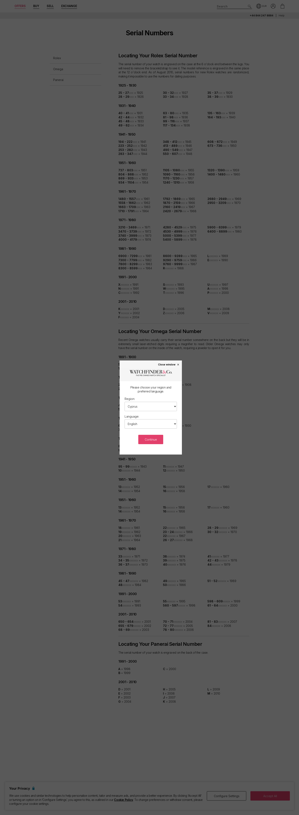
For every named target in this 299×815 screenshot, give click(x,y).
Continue (151, 439)
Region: (130, 399)
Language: (132, 416)
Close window (169, 364)
